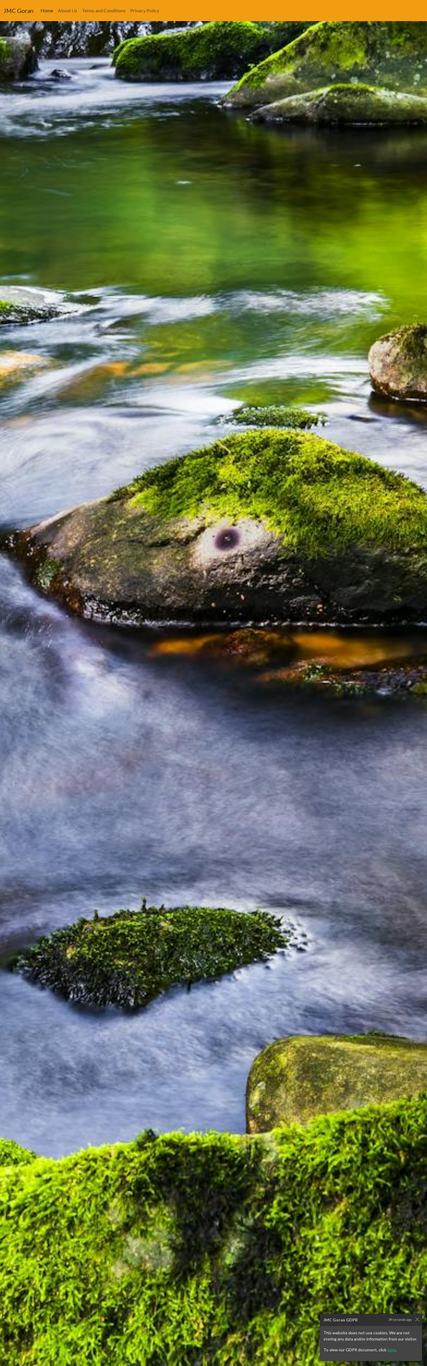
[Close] (417, 1319)
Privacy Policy (144, 10)
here (391, 1349)
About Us (67, 10)
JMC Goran (18, 10)
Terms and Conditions (104, 10)
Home (47, 10)
